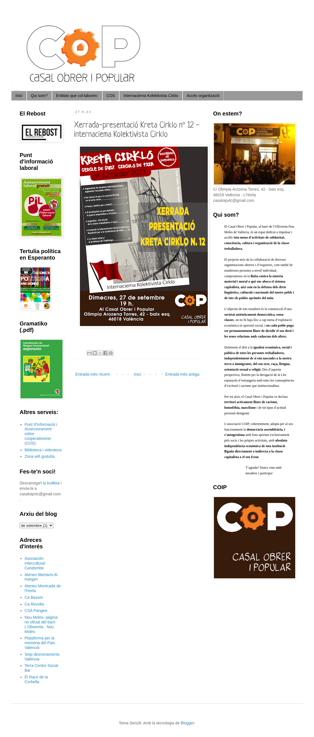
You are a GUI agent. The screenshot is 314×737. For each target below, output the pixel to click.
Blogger (187, 723)
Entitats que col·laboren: (77, 95)
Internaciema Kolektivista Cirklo (150, 95)
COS (111, 95)
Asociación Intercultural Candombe (35, 563)
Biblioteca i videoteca (43, 450)
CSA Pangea (36, 610)
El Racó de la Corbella (36, 679)
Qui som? (39, 95)
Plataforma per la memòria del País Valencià (40, 643)
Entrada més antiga (182, 374)
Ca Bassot (34, 597)
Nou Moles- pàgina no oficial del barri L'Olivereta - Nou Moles (41, 624)
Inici (18, 95)
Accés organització (203, 95)
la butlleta (51, 483)
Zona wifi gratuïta (40, 456)
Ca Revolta (34, 604)
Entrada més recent (92, 374)
